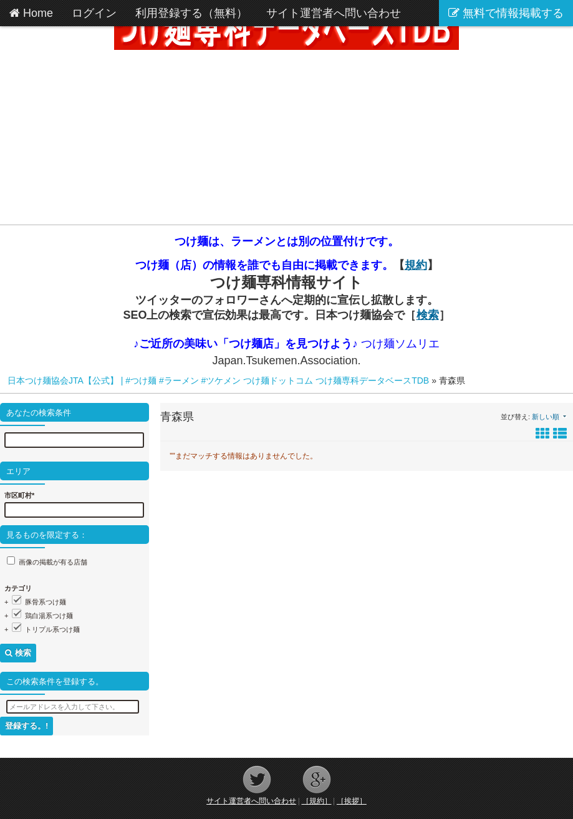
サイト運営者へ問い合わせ (251, 801)
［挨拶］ (352, 801)
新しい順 (545, 416)
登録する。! (26, 725)
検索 (428, 315)
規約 (416, 265)
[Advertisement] (286, 137)
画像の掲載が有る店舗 (53, 562)
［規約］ (317, 801)
